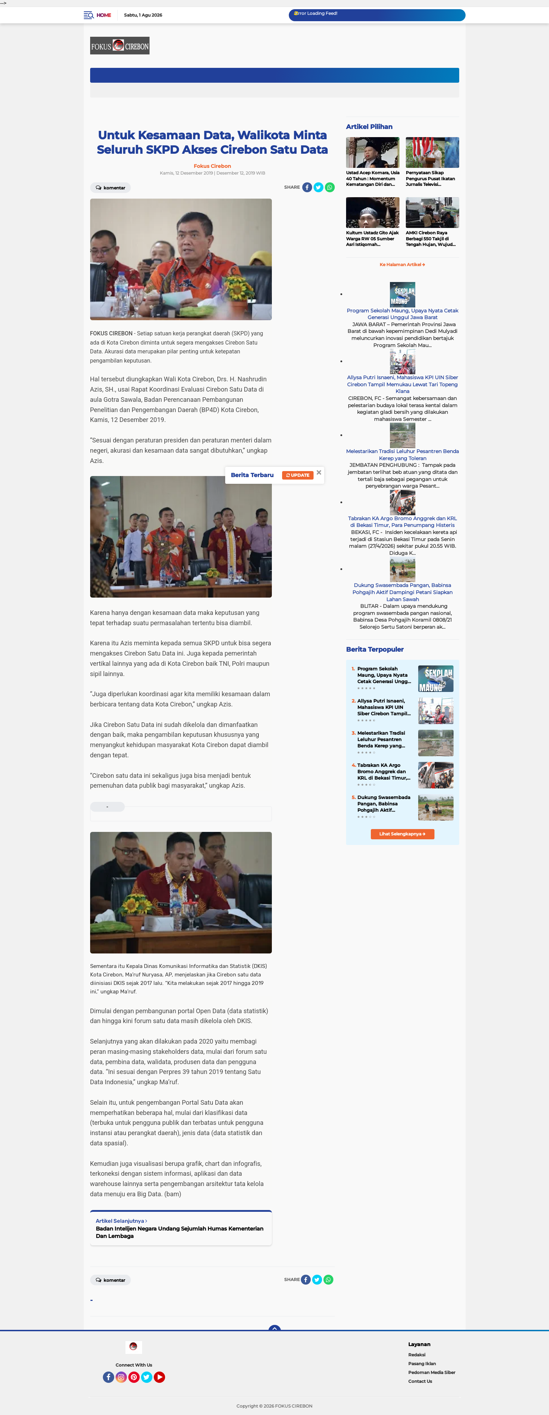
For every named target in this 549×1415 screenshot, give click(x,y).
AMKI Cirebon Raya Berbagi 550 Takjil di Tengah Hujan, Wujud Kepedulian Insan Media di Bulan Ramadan (431, 239)
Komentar (110, 187)
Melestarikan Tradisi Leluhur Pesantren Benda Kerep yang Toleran (402, 455)
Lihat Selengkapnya (402, 833)
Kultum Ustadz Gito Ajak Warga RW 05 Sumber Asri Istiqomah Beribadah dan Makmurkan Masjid (372, 239)
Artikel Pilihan (369, 127)
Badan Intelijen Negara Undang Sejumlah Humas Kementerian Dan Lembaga (179, 1232)
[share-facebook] (307, 187)
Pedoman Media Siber (431, 1372)
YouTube (164, 1380)
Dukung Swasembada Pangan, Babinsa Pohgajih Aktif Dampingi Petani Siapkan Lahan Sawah (402, 592)
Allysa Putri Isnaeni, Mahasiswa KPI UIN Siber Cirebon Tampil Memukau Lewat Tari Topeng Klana (402, 384)
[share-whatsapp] (330, 187)
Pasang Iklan (422, 1363)
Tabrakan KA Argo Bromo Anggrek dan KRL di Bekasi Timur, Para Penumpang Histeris (402, 522)
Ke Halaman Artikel (402, 264)
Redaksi (416, 1354)
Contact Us (420, 1381)
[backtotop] (274, 1331)
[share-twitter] (318, 187)
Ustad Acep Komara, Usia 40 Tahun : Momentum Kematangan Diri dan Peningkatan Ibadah (372, 179)
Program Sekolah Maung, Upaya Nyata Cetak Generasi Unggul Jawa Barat (402, 314)
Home (104, 15)
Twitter (150, 1380)
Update (297, 475)
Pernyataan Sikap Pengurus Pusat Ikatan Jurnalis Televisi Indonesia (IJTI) (430, 179)
